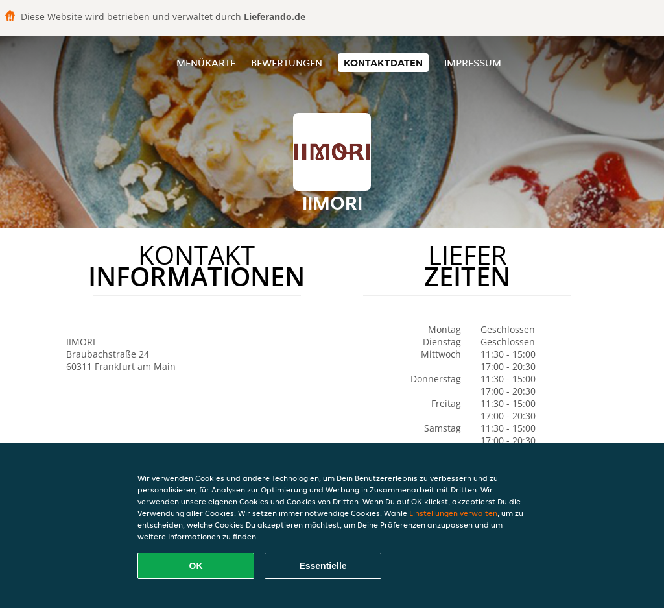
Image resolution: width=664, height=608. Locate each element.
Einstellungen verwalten (453, 513)
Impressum (472, 62)
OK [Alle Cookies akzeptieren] (196, 566)
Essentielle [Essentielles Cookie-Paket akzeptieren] (322, 566)
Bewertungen (286, 62)
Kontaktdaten (383, 62)
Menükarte (205, 62)
